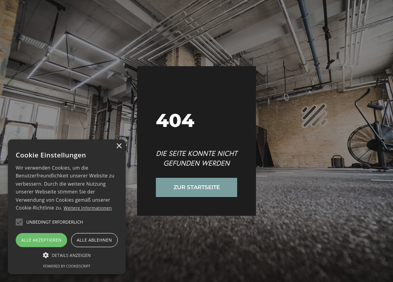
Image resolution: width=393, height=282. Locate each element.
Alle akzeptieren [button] (41, 240)
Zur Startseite (197, 187)
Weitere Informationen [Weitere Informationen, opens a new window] (88, 208)
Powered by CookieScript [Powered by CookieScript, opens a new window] (66, 266)
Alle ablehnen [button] (94, 240)
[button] (19, 222)
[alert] (67, 206)
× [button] (119, 146)
